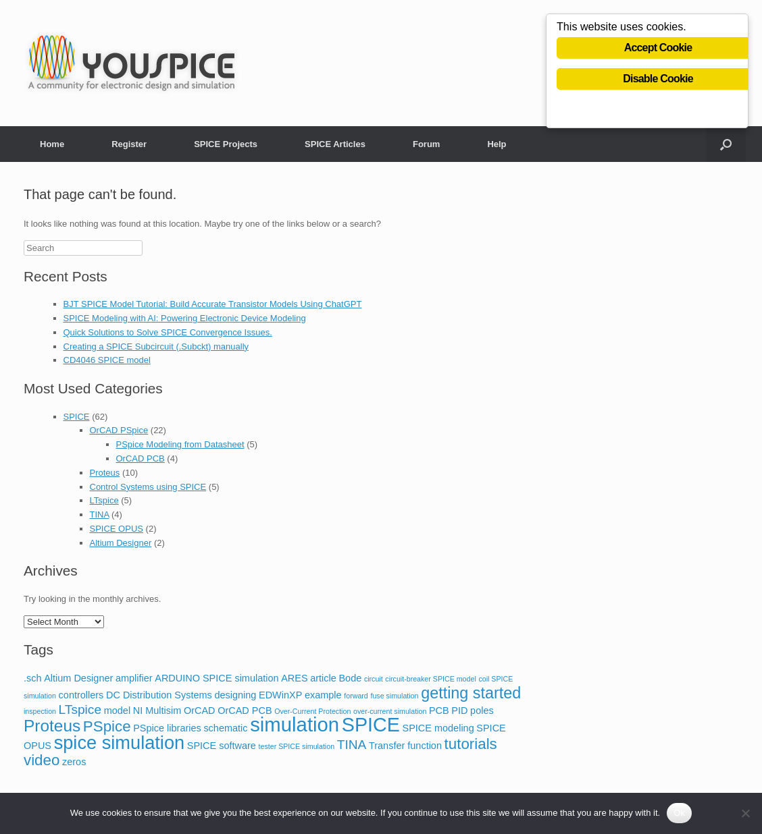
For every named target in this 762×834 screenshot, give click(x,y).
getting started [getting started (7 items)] (471, 693)
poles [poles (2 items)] (482, 710)
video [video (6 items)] (41, 760)
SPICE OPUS (116, 529)
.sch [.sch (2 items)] (33, 678)
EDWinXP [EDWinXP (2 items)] (280, 695)
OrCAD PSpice (119, 430)
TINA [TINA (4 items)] (352, 745)
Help (496, 144)
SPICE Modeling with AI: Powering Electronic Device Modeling (184, 318)
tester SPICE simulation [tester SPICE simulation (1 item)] (297, 746)
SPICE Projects (225, 144)
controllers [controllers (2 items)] (81, 695)
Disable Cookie (658, 79)
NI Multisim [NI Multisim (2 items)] (157, 710)
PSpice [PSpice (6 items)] (107, 726)
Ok (679, 813)
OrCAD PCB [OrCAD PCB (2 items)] (245, 710)
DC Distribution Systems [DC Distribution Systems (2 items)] (159, 695)
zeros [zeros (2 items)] (74, 761)
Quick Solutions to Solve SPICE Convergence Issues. (167, 332)
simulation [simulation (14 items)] (294, 724)
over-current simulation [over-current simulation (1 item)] (389, 711)
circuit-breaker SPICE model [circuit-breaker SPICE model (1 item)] (430, 679)
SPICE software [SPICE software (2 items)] (221, 745)
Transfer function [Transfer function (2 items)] (405, 745)
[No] (745, 813)
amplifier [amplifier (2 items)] (134, 678)
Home (52, 144)
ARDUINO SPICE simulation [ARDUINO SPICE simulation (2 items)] (216, 678)
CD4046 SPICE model (107, 360)
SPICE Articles (335, 144)
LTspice (104, 500)
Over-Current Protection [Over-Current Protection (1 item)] (312, 711)
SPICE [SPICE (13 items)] (371, 724)
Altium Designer (121, 543)
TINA (99, 514)
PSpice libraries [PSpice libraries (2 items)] (167, 728)
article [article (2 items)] (323, 678)
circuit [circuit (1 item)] (373, 679)
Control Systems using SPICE (148, 487)
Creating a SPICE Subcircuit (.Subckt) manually (156, 346)
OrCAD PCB (140, 458)
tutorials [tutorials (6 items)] (470, 743)
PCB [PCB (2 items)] (439, 710)
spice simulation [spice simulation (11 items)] (119, 742)
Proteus (105, 473)
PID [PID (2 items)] (459, 710)
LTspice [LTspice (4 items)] (80, 709)
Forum (426, 144)
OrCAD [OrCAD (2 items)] (199, 710)
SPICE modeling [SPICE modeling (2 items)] (438, 728)
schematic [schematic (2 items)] (225, 728)
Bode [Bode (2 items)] (349, 678)
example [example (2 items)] (323, 695)
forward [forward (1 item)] (356, 696)
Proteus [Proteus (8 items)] (52, 726)
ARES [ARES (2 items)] (294, 678)
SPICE (76, 417)
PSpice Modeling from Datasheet (180, 444)
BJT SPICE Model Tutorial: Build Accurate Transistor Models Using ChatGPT (212, 304)
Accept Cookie (658, 48)
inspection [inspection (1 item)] (40, 711)
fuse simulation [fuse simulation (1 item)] (394, 696)
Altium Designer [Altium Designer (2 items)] (78, 678)
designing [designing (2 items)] (235, 695)
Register (129, 144)
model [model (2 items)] (117, 710)
